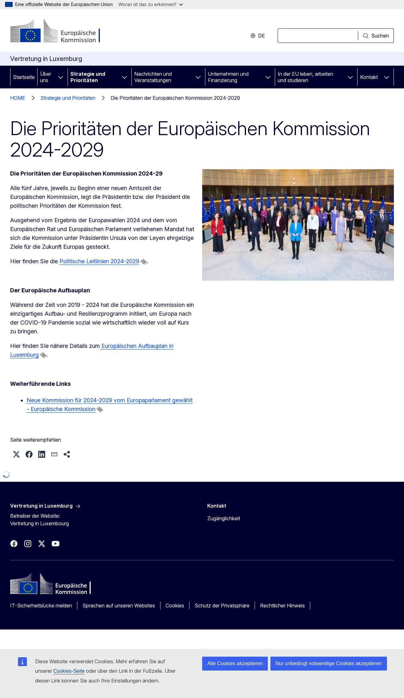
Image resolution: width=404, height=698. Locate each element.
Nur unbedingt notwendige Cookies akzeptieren (328, 663)
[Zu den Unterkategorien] (61, 77)
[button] (16, 454)
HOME (17, 98)
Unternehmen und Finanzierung (228, 77)
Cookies (175, 605)
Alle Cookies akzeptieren (235, 663)
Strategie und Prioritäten (87, 77)
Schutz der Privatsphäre (222, 605)
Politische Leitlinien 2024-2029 (99, 261)
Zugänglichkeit (223, 518)
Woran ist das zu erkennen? (150, 4)
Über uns (45, 77)
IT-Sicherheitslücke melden (41, 605)
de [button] (257, 36)
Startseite (24, 77)
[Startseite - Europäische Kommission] (61, 31)
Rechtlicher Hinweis (282, 605)
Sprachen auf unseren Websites (118, 605)
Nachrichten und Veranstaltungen (153, 77)
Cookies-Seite (69, 671)
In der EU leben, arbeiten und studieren (305, 77)
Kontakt (369, 77)
